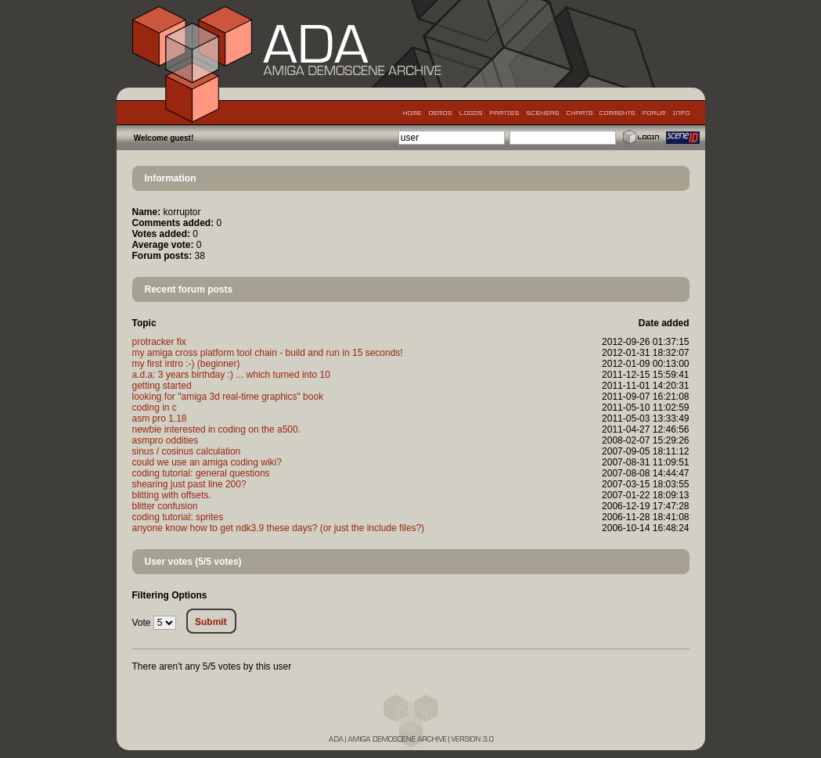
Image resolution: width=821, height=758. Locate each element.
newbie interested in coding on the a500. (216, 429)
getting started (162, 385)
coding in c (154, 407)
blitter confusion (165, 506)
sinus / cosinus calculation (186, 451)
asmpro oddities (165, 440)
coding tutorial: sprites (178, 517)
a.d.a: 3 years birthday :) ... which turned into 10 (231, 374)
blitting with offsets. (171, 495)
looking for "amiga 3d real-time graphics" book (228, 396)
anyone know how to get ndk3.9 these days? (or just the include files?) (278, 528)
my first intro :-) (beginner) (186, 363)
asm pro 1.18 (159, 418)
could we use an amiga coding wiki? (207, 462)
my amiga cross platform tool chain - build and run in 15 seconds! (267, 352)
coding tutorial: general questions (201, 473)
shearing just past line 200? (189, 484)
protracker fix (159, 341)
